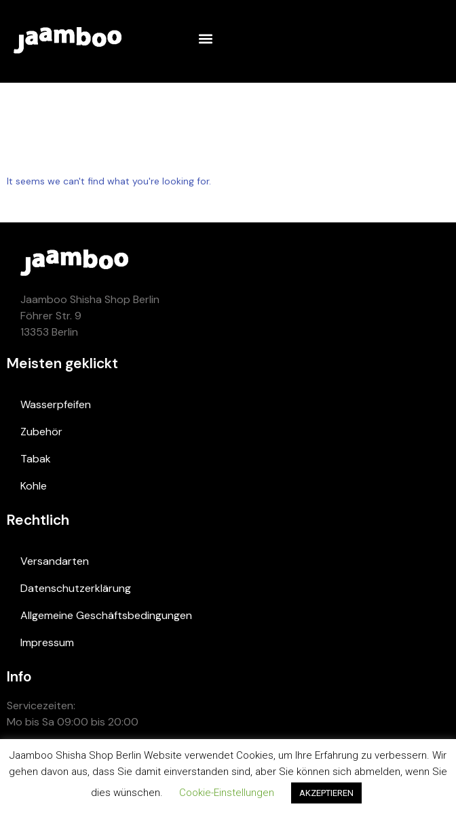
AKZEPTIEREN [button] (326, 793)
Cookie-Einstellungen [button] (226, 793)
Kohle (33, 486)
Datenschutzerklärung (75, 588)
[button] (205, 38)
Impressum (47, 642)
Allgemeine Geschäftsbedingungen (106, 615)
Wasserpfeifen (55, 404)
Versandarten (54, 561)
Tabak (35, 459)
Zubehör (41, 431)
